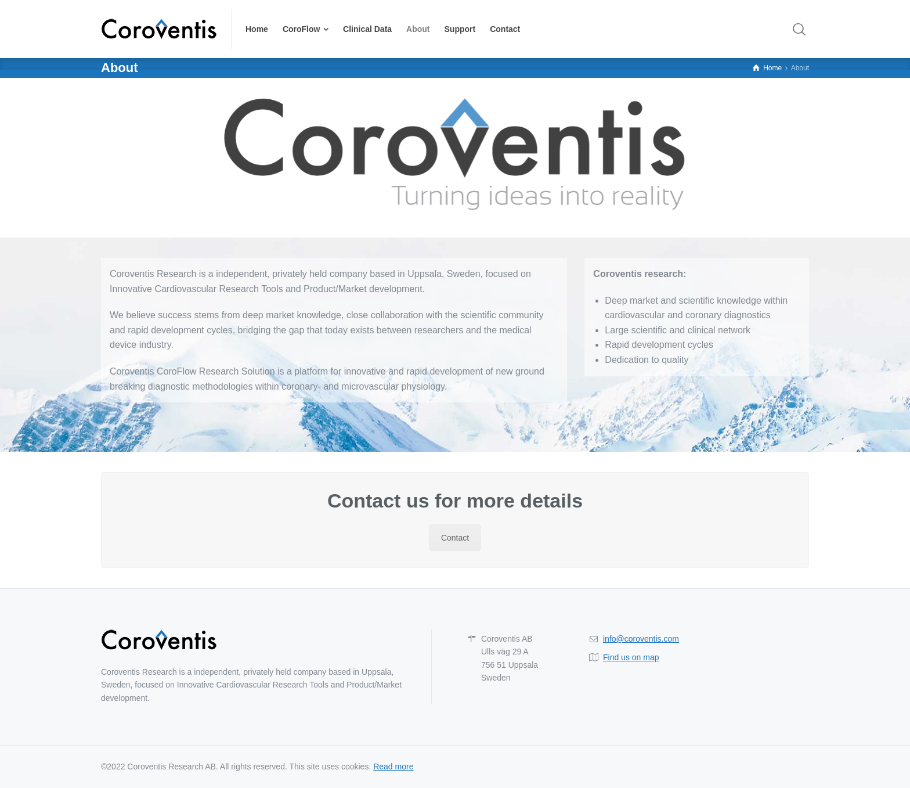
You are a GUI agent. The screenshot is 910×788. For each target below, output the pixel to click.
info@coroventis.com (641, 638)
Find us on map (631, 657)
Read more (393, 766)
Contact (455, 537)
